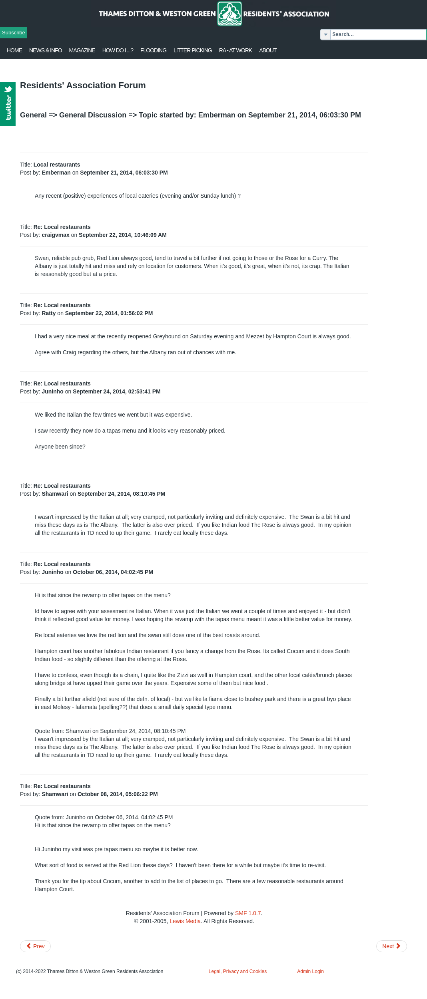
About (267, 50)
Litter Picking (193, 50)
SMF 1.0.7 (248, 913)
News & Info (45, 50)
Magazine (82, 50)
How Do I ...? (117, 50)
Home (14, 50)
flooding (153, 50)
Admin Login (310, 971)
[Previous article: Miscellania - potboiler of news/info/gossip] (35, 946)
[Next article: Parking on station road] (391, 946)
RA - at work (235, 50)
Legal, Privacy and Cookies (238, 971)
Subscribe (13, 33)
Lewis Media (185, 921)
